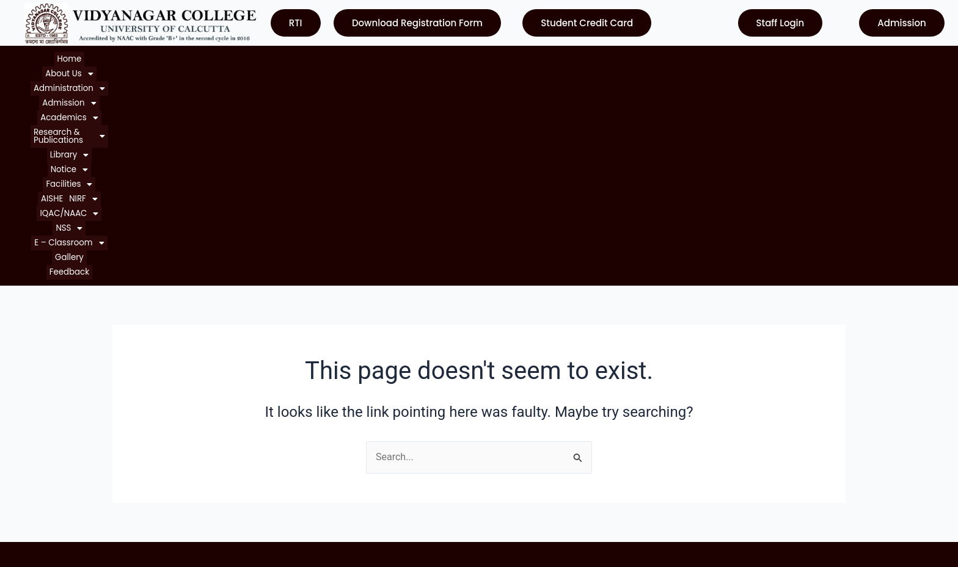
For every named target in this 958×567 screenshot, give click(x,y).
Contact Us (45, 485)
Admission (219, 57)
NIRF (608, 57)
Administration (151, 57)
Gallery (813, 57)
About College (52, 419)
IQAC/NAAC (657, 57)
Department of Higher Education (558, 485)
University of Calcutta (535, 397)
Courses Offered (57, 463)
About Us (87, 57)
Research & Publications (367, 57)
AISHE (577, 57)
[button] (87, 57)
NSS (705, 57)
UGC (498, 419)
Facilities (537, 57)
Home (45, 57)
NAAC (501, 441)
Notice (490, 57)
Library (447, 57)
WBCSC (505, 463)
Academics (280, 57)
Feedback (852, 57)
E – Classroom (759, 57)
